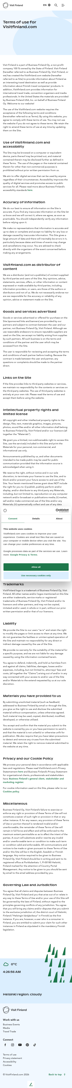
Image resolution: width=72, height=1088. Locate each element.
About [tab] (59, 518)
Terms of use (9, 1054)
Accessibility (9, 1061)
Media (6, 1028)
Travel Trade (9, 1031)
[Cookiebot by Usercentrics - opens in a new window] (56, 510)
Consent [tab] (12, 518)
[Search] (56, 5)
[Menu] (63, 5)
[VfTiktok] (35, 1044)
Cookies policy (11, 791)
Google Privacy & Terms (23, 554)
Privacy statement (12, 1058)
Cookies (7, 1065)
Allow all (36, 567)
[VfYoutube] (20, 1044)
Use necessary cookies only (36, 575)
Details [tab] (36, 518)
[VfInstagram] (12, 1044)
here (29, 190)
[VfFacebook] (5, 1044)
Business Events (11, 1024)
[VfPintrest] (27, 1044)
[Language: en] (47, 5)
